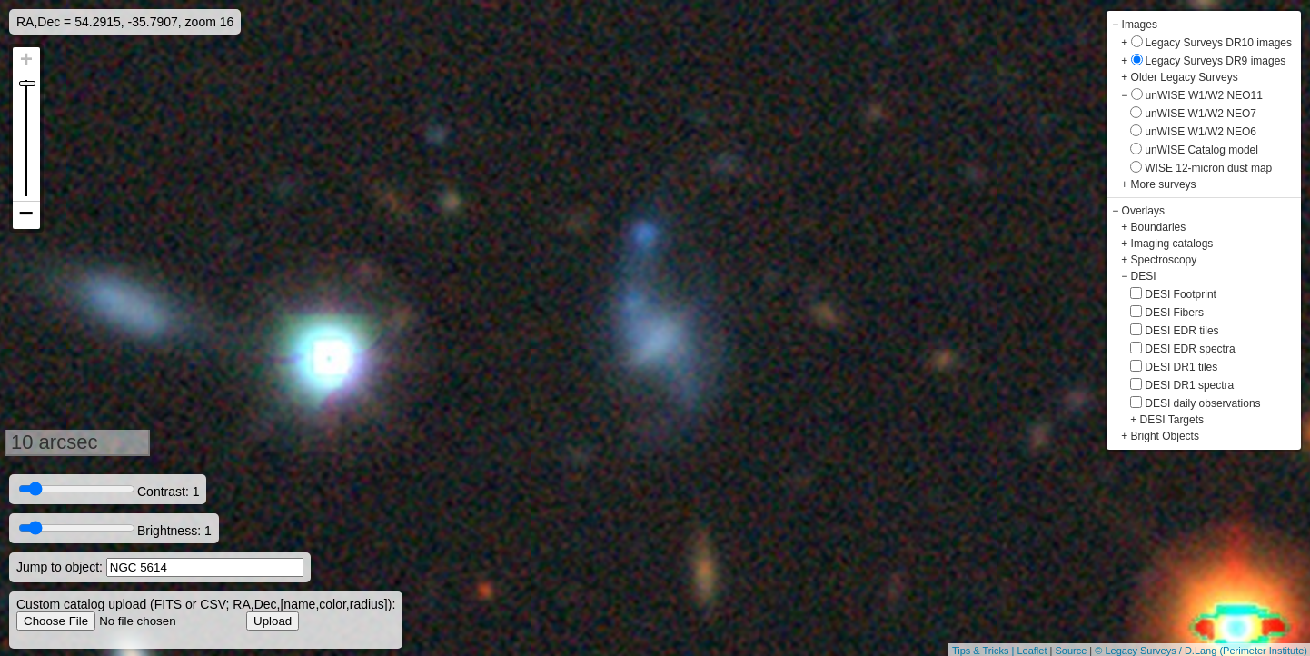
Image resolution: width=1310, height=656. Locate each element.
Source (1071, 650)
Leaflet (1032, 650)
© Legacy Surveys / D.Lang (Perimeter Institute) (1201, 650)
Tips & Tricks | (984, 650)
